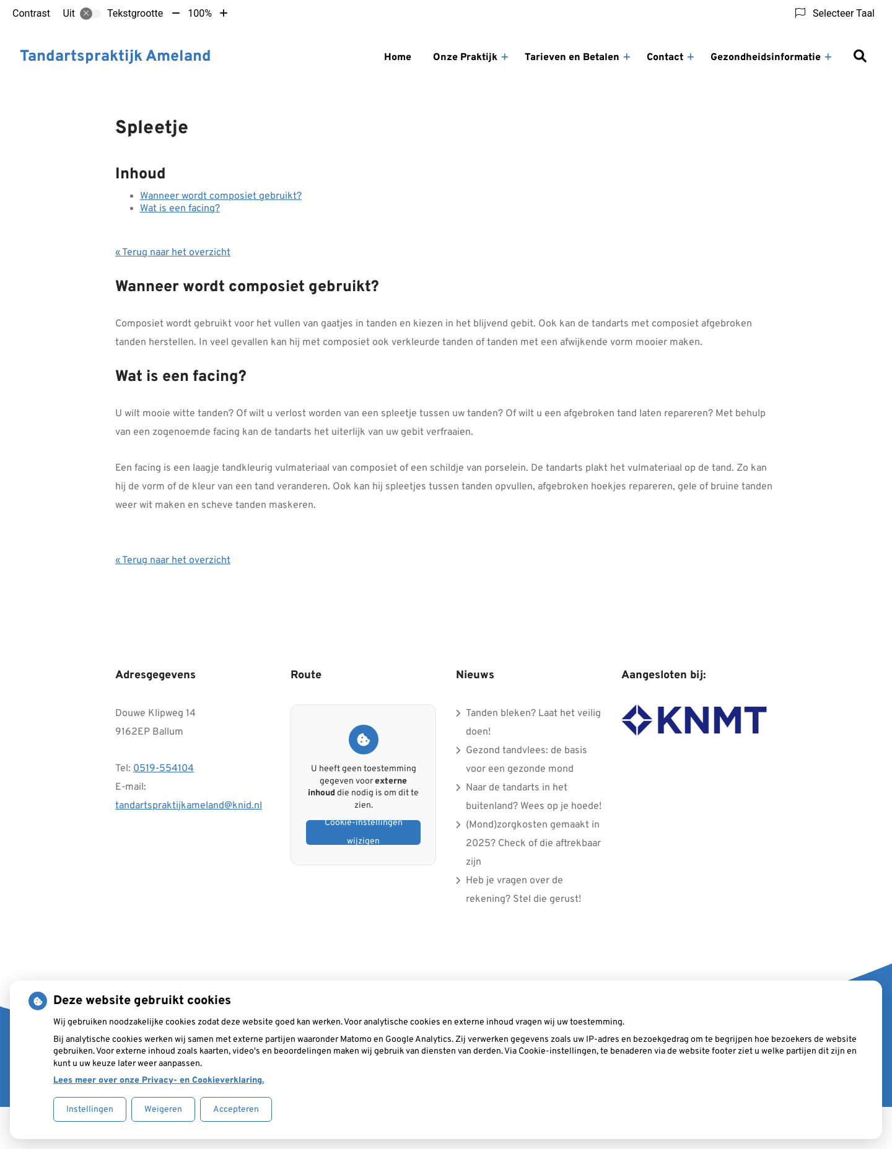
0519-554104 (163, 768)
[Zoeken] (859, 57)
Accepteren (236, 1109)
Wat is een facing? (180, 209)
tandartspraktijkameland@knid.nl (188, 806)
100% (200, 13)
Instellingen (89, 1109)
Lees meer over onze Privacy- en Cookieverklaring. (158, 1080)
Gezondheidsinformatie (766, 57)
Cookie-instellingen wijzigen (364, 832)
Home (397, 57)
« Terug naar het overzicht (172, 253)
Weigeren (163, 1109)
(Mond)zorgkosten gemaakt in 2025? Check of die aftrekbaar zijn (533, 843)
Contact (665, 57)
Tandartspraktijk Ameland (115, 57)
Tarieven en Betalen (572, 57)
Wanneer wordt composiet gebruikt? (221, 196)
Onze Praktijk (465, 57)
